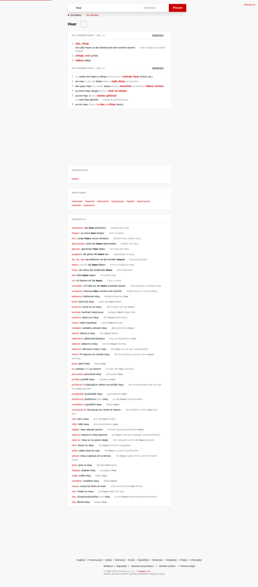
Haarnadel (77, 201)
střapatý (76, 470)
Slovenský (157, 560)
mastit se (76, 317)
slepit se (76, 440)
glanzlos (76, 249)
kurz (74, 238)
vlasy (136, 76)
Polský (183, 560)
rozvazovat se (79, 409)
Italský (108, 560)
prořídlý (75, 379)
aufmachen (77, 228)
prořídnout (77, 384)
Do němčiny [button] (92, 15)
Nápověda (121, 566)
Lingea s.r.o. (144, 571)
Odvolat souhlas (167, 566)
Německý (120, 560)
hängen (75, 233)
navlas (101, 95)
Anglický (81, 560)
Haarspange (117, 201)
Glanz (75, 270)
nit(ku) (149, 86)
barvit (74, 301)
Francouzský (95, 560)
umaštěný (77, 481)
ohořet (75, 354)
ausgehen (77, 254)
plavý (74, 363)
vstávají (127, 76)
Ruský (131, 560)
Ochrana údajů (187, 566)
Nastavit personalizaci (142, 566)
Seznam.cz (249, 4)
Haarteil (130, 201)
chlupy (79, 55)
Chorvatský (196, 560)
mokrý (75, 322)
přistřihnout (77, 399)
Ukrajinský (171, 560)
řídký (74, 424)
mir (73, 280)
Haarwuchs (89, 205)
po (73, 369)
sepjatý (75, 429)
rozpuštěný (77, 404)
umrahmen (77, 291)
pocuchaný (77, 374)
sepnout (76, 434)
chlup (85, 43)
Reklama (108, 566)
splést (75, 450)
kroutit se (76, 307)
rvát (74, 419)
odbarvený (77, 338)
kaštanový (77, 296)
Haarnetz (89, 201)
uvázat (75, 486)
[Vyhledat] (102, 8)
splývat (75, 456)
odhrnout (76, 349)
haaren (75, 178)
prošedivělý (77, 394)
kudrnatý (76, 312)
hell (73, 275)
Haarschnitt (103, 201)
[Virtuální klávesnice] (131, 8)
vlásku (123, 90)
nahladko (76, 328)
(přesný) (111, 95)
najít (114, 81)
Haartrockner (143, 201)
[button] (119, 170)
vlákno (79, 60)
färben (75, 264)
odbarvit (76, 344)
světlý (75, 475)
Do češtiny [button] (75, 15)
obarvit (75, 333)
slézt (74, 445)
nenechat (125, 86)
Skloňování (160, 35)
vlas (77, 43)
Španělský (143, 560)
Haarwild (76, 205)
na (116, 90)
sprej (74, 465)
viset (111, 90)
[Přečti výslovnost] (83, 24)
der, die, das (78, 259)
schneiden (77, 286)
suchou (159, 86)
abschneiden (78, 243)
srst (87, 55)
